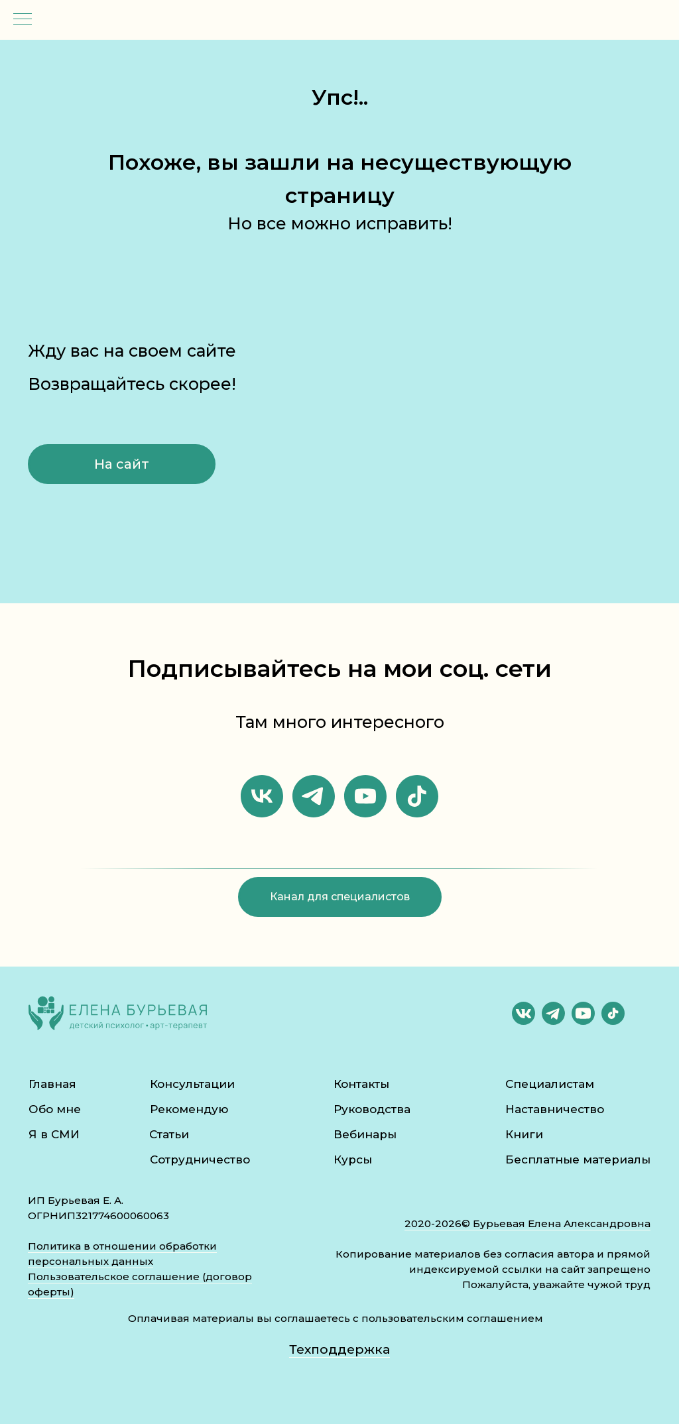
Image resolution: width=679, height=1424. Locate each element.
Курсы (353, 1159)
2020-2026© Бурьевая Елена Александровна (527, 1223)
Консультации (192, 1084)
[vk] (262, 796)
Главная (52, 1084)
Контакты (361, 1084)
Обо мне (55, 1109)
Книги (524, 1134)
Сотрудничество (200, 1159)
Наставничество (554, 1109)
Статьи (169, 1134)
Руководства (372, 1109)
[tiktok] (417, 796)
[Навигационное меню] (22, 20)
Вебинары (365, 1134)
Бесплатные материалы (577, 1159)
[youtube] (365, 796)
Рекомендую (189, 1109)
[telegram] (313, 796)
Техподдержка (339, 1349)
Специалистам (549, 1084)
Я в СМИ (54, 1134)
